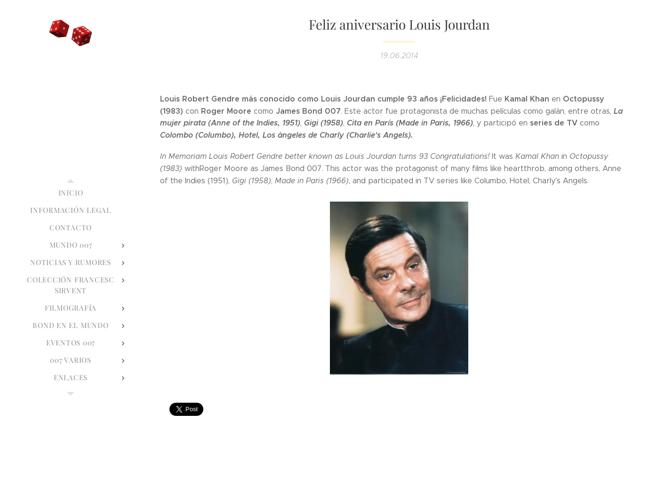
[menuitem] (70, 192)
